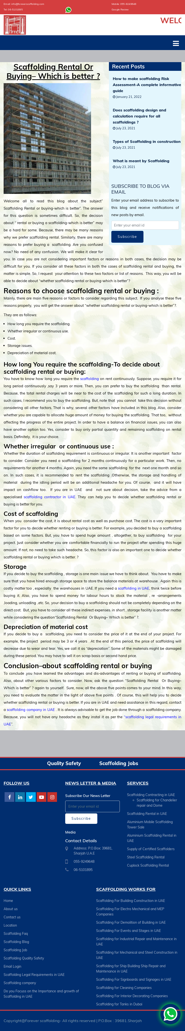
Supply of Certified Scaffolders (151, 849)
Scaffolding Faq (16, 933)
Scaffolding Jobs (118, 763)
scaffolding (89, 378)
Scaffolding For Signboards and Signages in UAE (133, 979)
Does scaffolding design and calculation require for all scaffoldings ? (139, 116)
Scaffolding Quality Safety (24, 958)
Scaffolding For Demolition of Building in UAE (131, 922)
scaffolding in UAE (133, 588)
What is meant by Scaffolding (141, 160)
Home (8, 901)
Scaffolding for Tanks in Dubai (119, 1004)
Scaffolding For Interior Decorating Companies (132, 996)
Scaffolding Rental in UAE (147, 814)
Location (10, 925)
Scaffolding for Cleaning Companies (124, 988)
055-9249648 (128, 4)
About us (11, 909)
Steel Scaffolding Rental (145, 857)
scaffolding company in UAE (31, 709)
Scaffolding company (20, 983)
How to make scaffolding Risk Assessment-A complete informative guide (147, 84)
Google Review (120, 9)
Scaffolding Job (15, 950)
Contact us (12, 917)
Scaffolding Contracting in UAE (151, 795)
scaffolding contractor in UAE (49, 497)
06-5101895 (15, 9)
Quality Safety (64, 763)
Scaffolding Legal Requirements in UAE (34, 975)
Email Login (12, 966)
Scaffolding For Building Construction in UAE (130, 901)
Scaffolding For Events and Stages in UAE (128, 931)
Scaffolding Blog (16, 942)
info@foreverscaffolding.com (27, 4)
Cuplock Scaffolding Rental (148, 865)
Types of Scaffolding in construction (147, 141)
